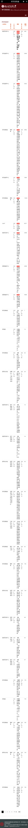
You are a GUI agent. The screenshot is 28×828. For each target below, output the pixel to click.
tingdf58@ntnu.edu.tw (14, 826)
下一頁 (15, 811)
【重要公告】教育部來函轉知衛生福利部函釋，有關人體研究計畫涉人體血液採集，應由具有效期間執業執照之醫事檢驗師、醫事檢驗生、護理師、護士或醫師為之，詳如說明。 (18, 106)
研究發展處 (15, 1)
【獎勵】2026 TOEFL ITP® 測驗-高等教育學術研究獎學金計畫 (18, 361)
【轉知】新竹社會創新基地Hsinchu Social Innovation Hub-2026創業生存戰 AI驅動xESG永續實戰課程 (18, 419)
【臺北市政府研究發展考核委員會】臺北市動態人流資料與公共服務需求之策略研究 (18, 797)
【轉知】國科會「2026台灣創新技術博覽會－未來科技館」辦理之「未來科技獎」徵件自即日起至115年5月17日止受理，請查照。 (18, 768)
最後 (19, 811)
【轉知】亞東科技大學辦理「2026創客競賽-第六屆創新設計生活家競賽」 (18, 647)
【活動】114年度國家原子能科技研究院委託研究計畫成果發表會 (18, 318)
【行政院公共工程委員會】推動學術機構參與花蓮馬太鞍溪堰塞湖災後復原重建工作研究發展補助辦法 (18, 533)
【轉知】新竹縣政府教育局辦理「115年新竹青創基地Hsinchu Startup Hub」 (18, 447)
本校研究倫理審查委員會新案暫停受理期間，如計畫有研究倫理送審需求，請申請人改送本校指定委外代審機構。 (18, 68)
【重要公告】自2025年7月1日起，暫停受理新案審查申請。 (18, 187)
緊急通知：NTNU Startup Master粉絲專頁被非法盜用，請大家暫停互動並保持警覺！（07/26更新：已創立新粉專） (18, 249)
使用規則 (8, 823)
